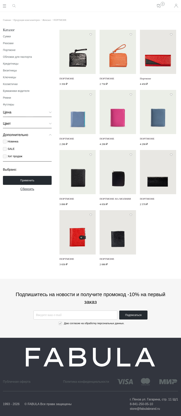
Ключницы (9, 77)
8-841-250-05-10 (141, 404)
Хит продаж (15, 156)
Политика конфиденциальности (86, 381)
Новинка (13, 141)
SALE (11, 148)
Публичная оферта (16, 381)
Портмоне (9, 50)
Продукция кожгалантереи (26, 20)
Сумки (7, 36)
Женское (46, 20)
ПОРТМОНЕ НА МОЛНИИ (115, 198)
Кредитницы (10, 63)
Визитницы (10, 70)
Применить (27, 180)
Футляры (8, 104)
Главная (7, 20)
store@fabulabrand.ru (145, 408)
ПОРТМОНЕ (60, 20)
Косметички (10, 84)
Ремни (7, 97)
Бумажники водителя (16, 90)
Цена (27, 112)
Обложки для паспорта (17, 56)
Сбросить (27, 189)
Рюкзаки (8, 43)
